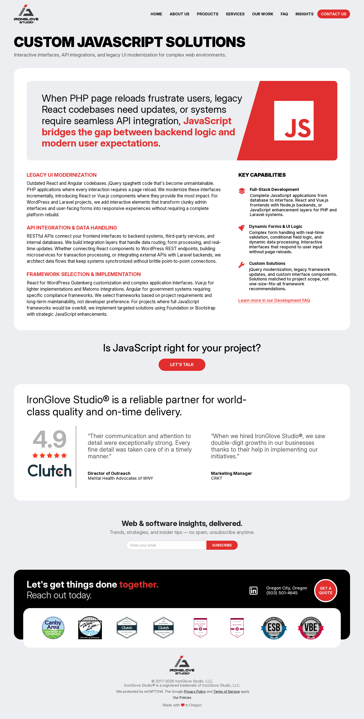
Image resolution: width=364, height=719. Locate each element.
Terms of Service (226, 691)
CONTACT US (333, 14)
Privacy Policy (195, 691)
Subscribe (222, 545)
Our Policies (182, 697)
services (235, 14)
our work (262, 14)
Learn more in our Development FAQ (274, 300)
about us (179, 14)
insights (305, 14)
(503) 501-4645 (282, 593)
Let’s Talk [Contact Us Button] (182, 364)
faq (284, 14)
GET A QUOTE (325, 590)
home (156, 14)
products (207, 14)
